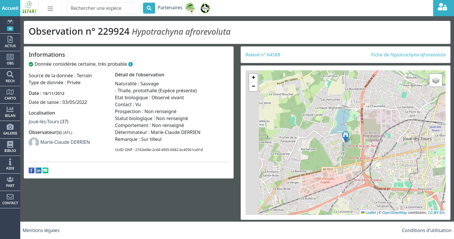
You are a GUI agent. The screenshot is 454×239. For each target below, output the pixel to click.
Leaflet (368, 213)
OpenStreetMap (394, 213)
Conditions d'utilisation (427, 230)
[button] (345, 137)
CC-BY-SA (436, 213)
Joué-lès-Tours (44, 121)
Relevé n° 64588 (263, 55)
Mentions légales (41, 230)
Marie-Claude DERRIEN (65, 142)
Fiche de (408, 55)
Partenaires (170, 7)
